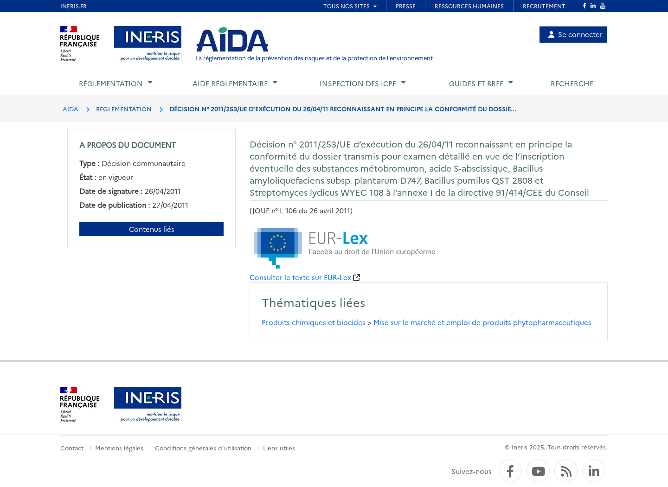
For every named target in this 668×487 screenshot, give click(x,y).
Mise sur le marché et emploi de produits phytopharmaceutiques (482, 322)
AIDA (70, 108)
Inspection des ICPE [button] (358, 83)
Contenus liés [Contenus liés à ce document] (151, 229)
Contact (72, 447)
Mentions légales (119, 447)
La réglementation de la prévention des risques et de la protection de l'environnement (314, 58)
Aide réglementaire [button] (230, 83)
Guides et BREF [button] (476, 83)
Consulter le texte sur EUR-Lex (300, 277)
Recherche (572, 83)
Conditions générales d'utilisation (203, 447)
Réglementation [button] (111, 83)
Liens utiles (279, 447)
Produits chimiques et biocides (314, 322)
